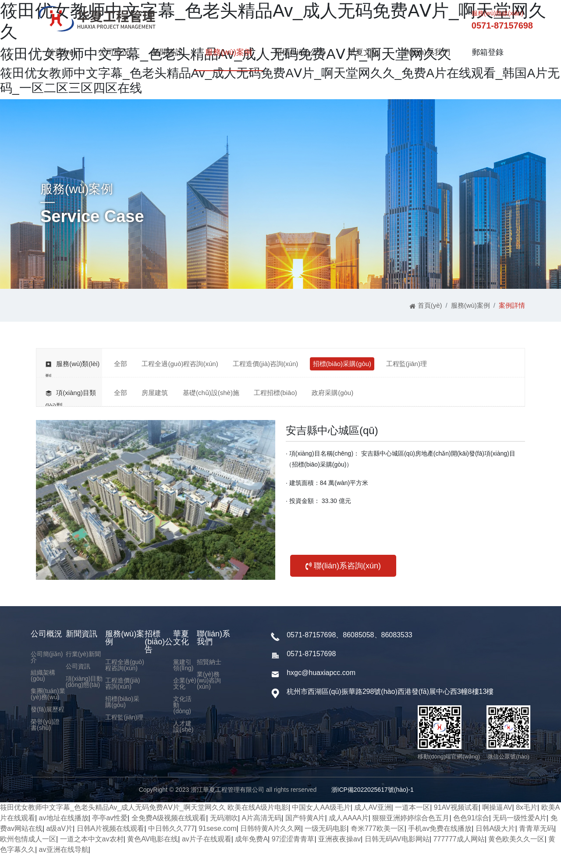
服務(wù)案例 (228, 52)
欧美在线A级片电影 (257, 807)
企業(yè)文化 (184, 683)
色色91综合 (471, 818)
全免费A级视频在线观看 (168, 818)
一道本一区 (412, 807)
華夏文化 (363, 52)
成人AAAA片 (349, 818)
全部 (120, 363)
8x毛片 (526, 807)
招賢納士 (209, 661)
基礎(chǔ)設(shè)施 (211, 392)
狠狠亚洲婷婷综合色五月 (410, 818)
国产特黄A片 (305, 818)
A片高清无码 (262, 818)
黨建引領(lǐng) (183, 665)
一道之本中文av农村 (92, 839)
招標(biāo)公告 (300, 52)
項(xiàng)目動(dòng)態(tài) (84, 681)
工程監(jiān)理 (406, 363)
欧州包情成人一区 (28, 839)
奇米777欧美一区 (378, 828)
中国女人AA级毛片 (321, 807)
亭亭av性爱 (110, 818)
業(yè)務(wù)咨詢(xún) (209, 680)
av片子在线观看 (206, 839)
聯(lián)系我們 (425, 52)
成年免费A (251, 839)
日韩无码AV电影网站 (397, 839)
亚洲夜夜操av (339, 839)
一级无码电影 (326, 828)
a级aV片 (59, 828)
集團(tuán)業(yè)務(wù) (48, 694)
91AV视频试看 (456, 807)
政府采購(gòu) (332, 392)
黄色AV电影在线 (152, 839)
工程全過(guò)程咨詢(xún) (180, 363)
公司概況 (114, 52)
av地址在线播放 (64, 818)
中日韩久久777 (171, 828)
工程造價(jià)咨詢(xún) (265, 363)
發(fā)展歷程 (47, 709)
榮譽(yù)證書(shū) (45, 724)
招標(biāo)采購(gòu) (342, 363)
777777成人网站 (458, 839)
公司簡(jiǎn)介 (47, 657)
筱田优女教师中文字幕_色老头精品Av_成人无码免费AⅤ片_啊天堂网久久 (113, 807)
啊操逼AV (497, 807)
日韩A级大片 (495, 828)
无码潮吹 (224, 818)
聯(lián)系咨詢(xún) (343, 565)
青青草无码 (536, 828)
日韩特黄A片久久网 (270, 828)
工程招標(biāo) (275, 392)
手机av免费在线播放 (440, 828)
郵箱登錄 (488, 52)
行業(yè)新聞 (83, 653)
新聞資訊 (167, 52)
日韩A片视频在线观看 (111, 828)
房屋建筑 (155, 392)
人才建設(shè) (183, 726)
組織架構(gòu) (43, 675)
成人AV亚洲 (372, 807)
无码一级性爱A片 (520, 818)
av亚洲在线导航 (64, 849)
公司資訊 (78, 666)
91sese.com (217, 828)
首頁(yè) (61, 52)
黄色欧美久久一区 (516, 839)
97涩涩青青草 (293, 839)
